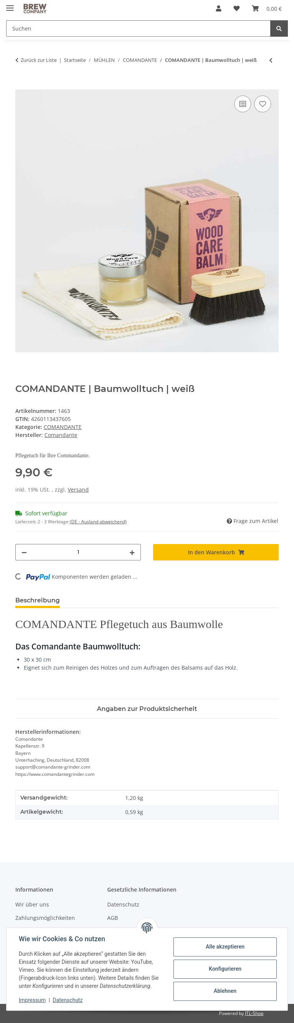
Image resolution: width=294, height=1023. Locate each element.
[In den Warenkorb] (21, 85)
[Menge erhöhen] (132, 552)
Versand (78, 489)
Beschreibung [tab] (37, 600)
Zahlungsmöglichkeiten (45, 917)
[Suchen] (279, 28)
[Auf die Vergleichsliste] (242, 104)
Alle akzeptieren (225, 947)
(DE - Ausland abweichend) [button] (98, 521)
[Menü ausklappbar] (10, 5)
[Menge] (78, 552)
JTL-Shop (254, 1013)
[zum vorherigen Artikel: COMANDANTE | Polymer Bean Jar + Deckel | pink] (271, 60)
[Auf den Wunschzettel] (262, 104)
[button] (218, 8)
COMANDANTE (63, 427)
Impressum (32, 1000)
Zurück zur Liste (39, 60)
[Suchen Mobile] (138, 28)
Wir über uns (32, 904)
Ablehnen (225, 991)
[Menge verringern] (24, 552)
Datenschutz (68, 1000)
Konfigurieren (225, 969)
